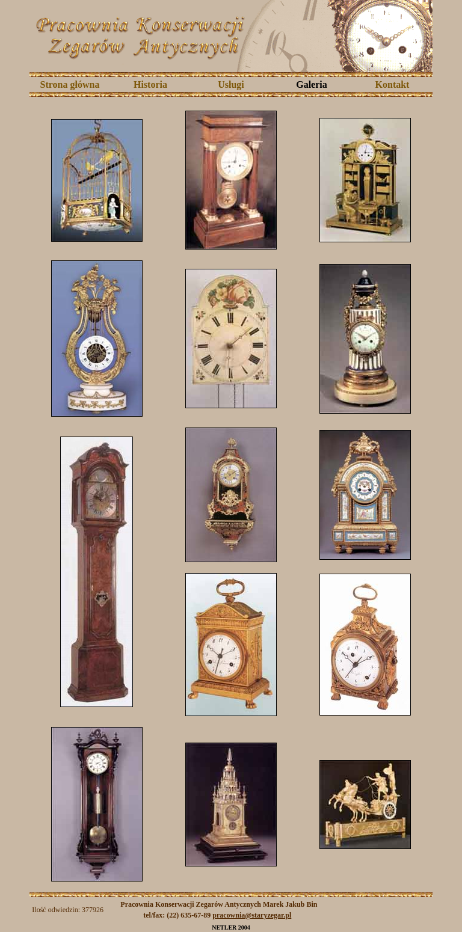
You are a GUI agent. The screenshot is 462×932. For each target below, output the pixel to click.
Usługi (231, 84)
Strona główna (70, 84)
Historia (150, 84)
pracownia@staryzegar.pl (251, 915)
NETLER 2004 (231, 927)
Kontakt (392, 84)
